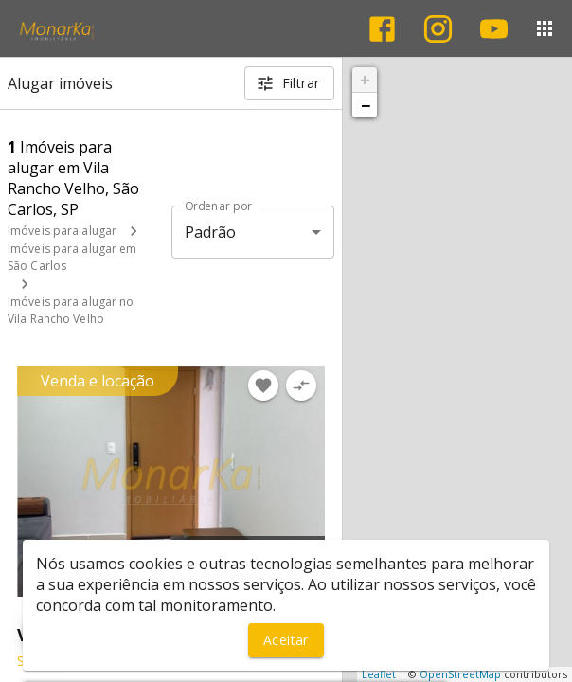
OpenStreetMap (460, 674)
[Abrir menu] (544, 28)
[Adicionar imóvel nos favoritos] (263, 385)
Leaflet (379, 674)
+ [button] (365, 79)
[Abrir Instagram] (438, 28)
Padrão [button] (211, 232)
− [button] (365, 105)
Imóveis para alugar (62, 231)
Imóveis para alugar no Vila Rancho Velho (71, 310)
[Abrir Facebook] (382, 28)
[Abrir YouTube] (493, 28)
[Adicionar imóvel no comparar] (301, 385)
